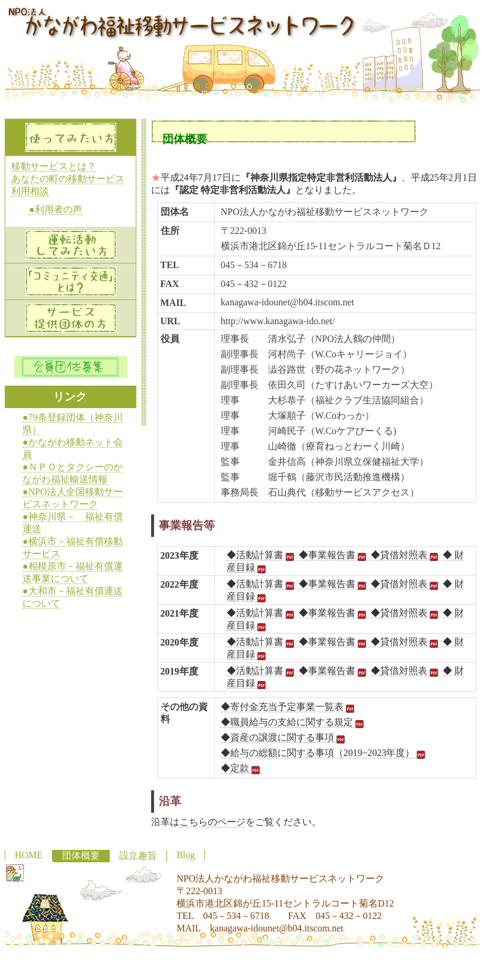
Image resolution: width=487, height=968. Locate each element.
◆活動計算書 (261, 555)
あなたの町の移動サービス (68, 179)
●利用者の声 (55, 209)
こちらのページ (212, 822)
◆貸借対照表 (405, 555)
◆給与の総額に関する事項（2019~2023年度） (324, 753)
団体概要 (81, 855)
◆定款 (241, 768)
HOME (29, 855)
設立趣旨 (138, 855)
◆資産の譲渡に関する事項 (284, 737)
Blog (186, 855)
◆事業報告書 (333, 555)
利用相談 (30, 191)
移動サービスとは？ (53, 166)
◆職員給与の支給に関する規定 (293, 722)
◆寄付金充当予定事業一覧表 (289, 707)
